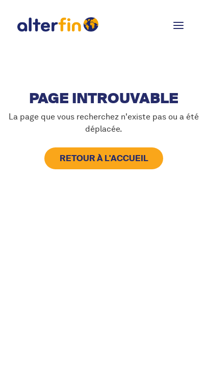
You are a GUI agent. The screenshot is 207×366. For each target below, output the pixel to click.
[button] (178, 24)
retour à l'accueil (104, 158)
